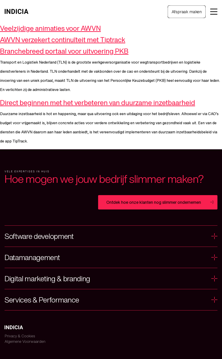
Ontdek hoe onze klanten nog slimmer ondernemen (153, 202)
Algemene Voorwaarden (25, 341)
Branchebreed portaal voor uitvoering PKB (64, 51)
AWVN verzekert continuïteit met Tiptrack (62, 40)
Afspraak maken (187, 11)
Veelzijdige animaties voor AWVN (50, 28)
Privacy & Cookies (20, 336)
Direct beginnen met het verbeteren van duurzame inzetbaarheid (97, 103)
